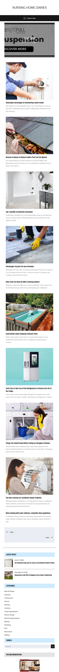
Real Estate (8, 632)
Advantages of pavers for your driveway (20, 266)
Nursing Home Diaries (29, 7)
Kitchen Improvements (12, 618)
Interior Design (9, 615)
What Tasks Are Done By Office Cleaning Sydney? (23, 281)
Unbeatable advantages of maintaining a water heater (25, 102)
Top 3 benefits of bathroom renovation (19, 211)
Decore (6, 601)
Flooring (7, 605)
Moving (6, 621)
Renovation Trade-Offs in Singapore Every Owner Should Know (33, 575)
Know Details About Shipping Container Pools (22, 333)
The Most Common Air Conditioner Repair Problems (24, 497)
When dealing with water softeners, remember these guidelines (28, 513)
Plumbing (7, 625)
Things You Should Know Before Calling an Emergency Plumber (28, 443)
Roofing (7, 635)
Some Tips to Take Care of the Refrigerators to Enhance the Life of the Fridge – (28, 390)
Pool (5, 628)
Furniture (7, 608)
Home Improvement (11, 611)
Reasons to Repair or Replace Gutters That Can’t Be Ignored (26, 157)
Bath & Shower (9, 591)
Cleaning (7, 595)
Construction (8, 598)
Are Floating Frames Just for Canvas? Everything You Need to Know (34, 563)
